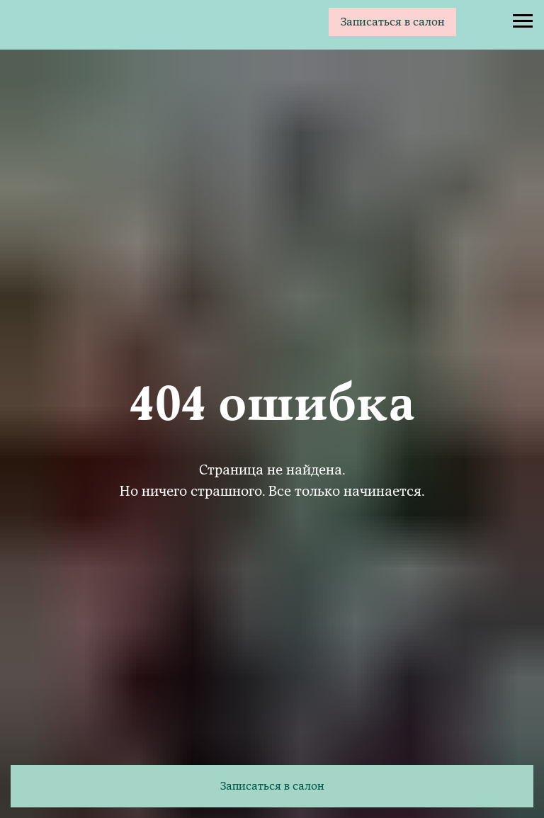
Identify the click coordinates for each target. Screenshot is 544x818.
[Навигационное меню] (523, 21)
